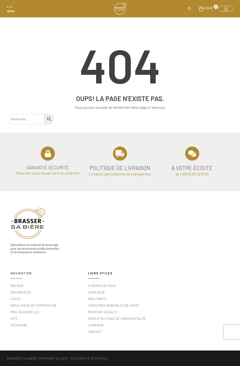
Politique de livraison (120, 168)
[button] (10, 8)
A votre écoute (192, 168)
